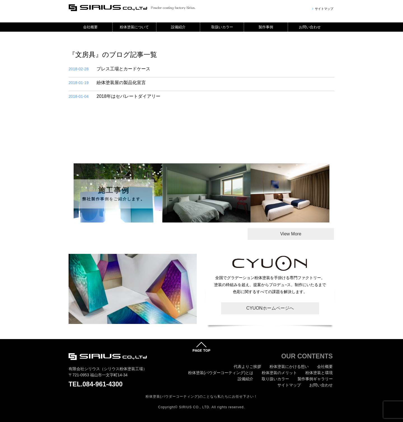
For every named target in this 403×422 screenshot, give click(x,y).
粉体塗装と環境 (319, 373)
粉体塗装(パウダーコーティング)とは (220, 373)
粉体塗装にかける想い (289, 366)
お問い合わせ (310, 27)
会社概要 (90, 27)
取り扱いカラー (275, 379)
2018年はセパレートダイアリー (114, 96)
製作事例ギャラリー (315, 379)
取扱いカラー (222, 27)
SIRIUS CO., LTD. (194, 407)
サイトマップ (324, 8)
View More (290, 233)
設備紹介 (178, 27)
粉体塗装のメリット (279, 373)
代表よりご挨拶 (247, 366)
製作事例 (266, 27)
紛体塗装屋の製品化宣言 (107, 82)
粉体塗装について (134, 27)
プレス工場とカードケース (109, 68)
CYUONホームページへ (270, 308)
